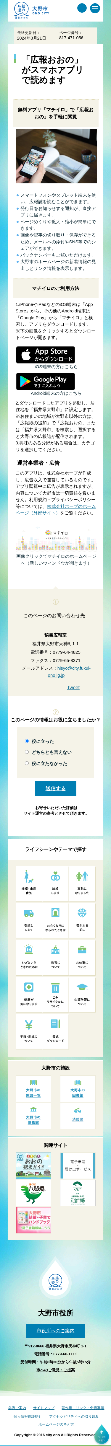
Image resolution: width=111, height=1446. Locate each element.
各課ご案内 (17, 1408)
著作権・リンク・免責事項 (83, 1408)
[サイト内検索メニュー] (82, 8)
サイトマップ (43, 1408)
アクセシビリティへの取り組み (74, 1416)
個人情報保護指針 (28, 1416)
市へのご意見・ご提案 (55, 1370)
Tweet (73, 687)
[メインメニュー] (95, 8)
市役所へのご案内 (56, 1330)
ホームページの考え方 (56, 1424)
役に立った (43, 741)
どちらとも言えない (52, 752)
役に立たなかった (49, 763)
